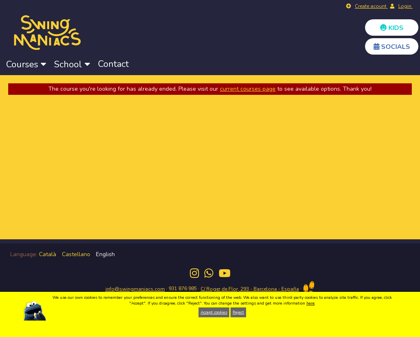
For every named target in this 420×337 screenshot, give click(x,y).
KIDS (392, 27)
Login (405, 6)
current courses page (248, 89)
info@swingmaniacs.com (135, 289)
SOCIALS (392, 46)
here (310, 303)
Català (47, 254)
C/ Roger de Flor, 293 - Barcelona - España (250, 289)
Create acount (371, 6)
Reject (238, 312)
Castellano (76, 254)
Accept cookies (214, 312)
